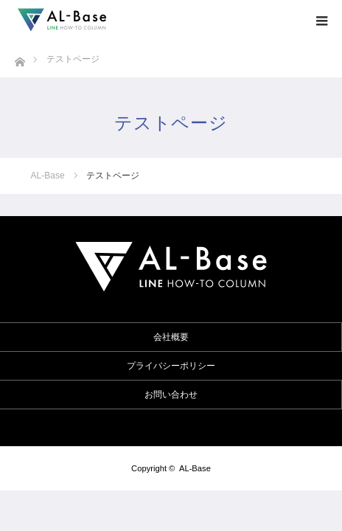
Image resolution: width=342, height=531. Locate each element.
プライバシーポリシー (171, 366)
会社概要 (171, 337)
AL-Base (195, 468)
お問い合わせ (171, 394)
